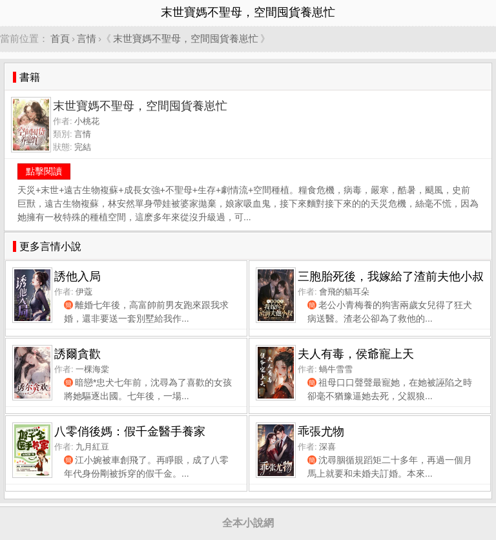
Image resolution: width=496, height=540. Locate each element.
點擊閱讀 (44, 171)
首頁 (60, 38)
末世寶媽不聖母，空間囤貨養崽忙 (185, 38)
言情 (86, 38)
